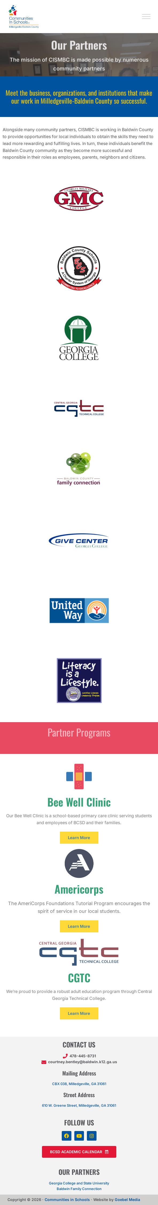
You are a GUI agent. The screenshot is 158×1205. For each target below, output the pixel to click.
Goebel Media (127, 1199)
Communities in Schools (67, 1199)
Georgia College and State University (79, 1183)
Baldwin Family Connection (79, 1189)
